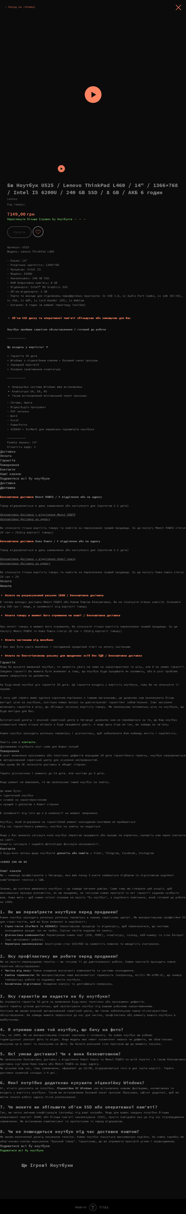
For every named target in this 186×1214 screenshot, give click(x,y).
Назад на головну (21, 7)
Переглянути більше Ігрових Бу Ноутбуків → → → (46, 219)
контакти (28, 742)
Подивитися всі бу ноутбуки (21, 1150)
